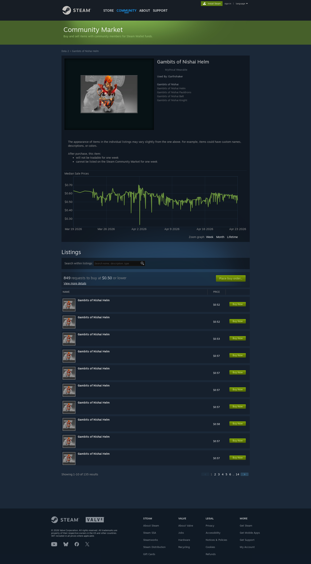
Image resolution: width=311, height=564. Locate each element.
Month (220, 237)
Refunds (211, 554)
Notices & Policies (216, 539)
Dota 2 (65, 51)
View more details (75, 283)
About (144, 10)
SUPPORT (160, 10)
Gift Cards (149, 554)
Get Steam (246, 525)
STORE (108, 10)
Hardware (184, 539)
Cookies (210, 547)
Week (209, 237)
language (240, 3)
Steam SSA (149, 532)
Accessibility (213, 532)
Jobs (181, 532)
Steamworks (150, 539)
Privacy (210, 525)
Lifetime (232, 237)
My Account (247, 547)
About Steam (151, 525)
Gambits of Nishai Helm (85, 51)
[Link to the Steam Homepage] (79, 13)
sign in (228, 3)
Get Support (247, 539)
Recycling (184, 547)
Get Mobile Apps (250, 532)
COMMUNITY (126, 10)
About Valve (185, 525)
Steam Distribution (154, 547)
